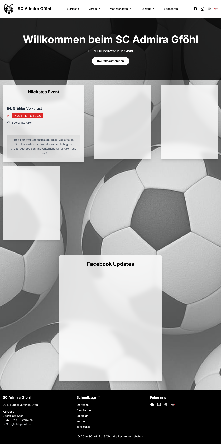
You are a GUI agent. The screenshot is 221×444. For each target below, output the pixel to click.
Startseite (73, 9)
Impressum (83, 426)
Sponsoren (171, 9)
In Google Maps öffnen (17, 424)
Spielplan (82, 415)
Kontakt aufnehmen (110, 61)
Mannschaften (120, 9)
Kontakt (147, 9)
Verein (94, 9)
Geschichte (83, 410)
